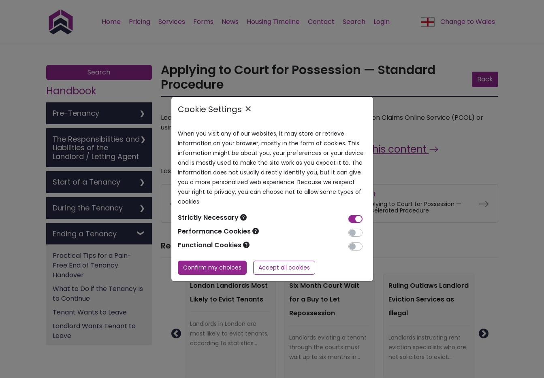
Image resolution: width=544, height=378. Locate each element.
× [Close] (248, 109)
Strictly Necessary (212, 217)
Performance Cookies (218, 231)
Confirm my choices (212, 267)
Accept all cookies (284, 267)
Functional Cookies (214, 245)
